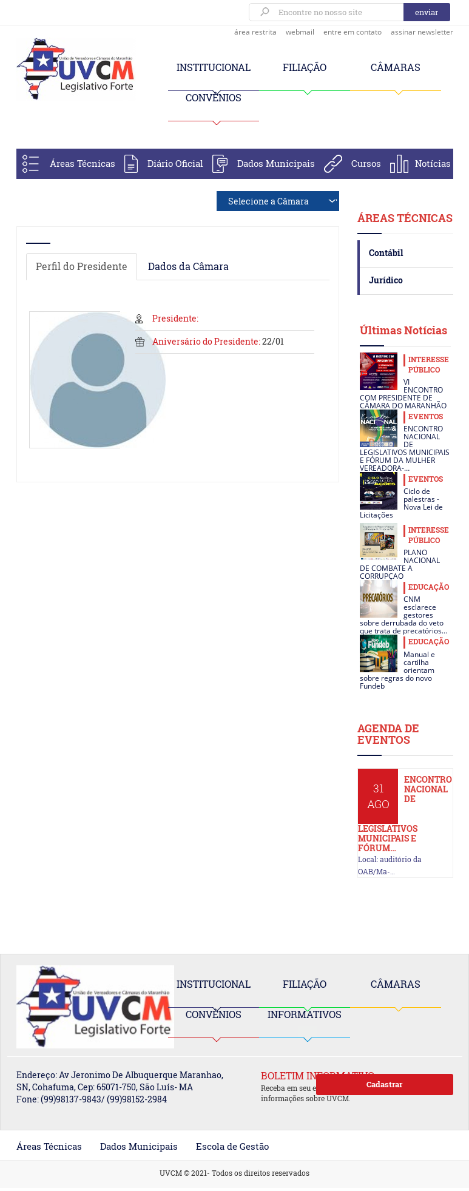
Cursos (366, 163)
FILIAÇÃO (304, 67)
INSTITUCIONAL (214, 67)
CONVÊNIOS (213, 97)
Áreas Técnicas (82, 163)
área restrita (255, 32)
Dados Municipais (276, 163)
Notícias (433, 163)
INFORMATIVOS (305, 1014)
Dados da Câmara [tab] (188, 266)
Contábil (386, 252)
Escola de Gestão (232, 1146)
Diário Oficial (175, 163)
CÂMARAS (395, 67)
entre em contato (352, 32)
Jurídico (386, 280)
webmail (300, 32)
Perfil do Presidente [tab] (81, 266)
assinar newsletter (422, 32)
